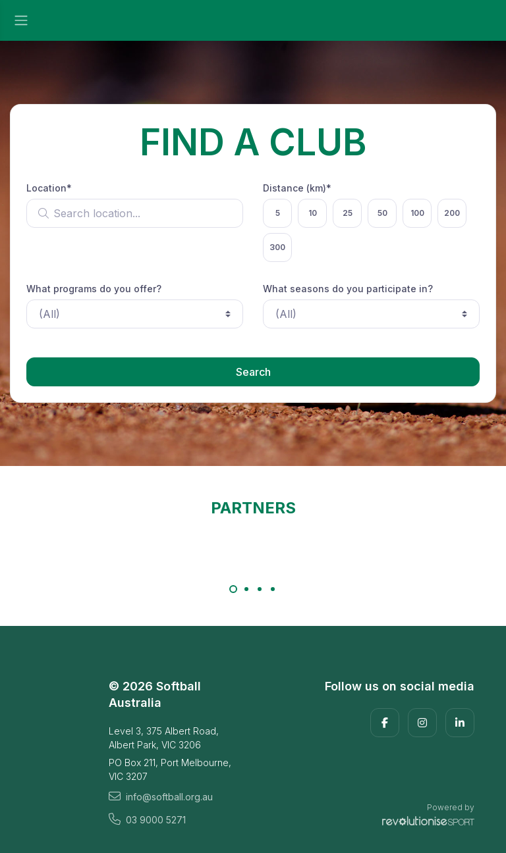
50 (382, 213)
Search (253, 371)
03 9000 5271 (147, 819)
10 (312, 213)
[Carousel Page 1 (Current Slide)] (233, 589)
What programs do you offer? (93, 288)
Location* (49, 188)
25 (347, 213)
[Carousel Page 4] (273, 589)
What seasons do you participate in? (348, 288)
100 (417, 213)
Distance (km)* (297, 188)
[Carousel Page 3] (260, 589)
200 (452, 213)
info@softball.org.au (161, 796)
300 (277, 247)
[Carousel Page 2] (246, 589)
